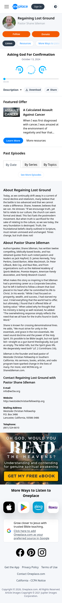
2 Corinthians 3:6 (46, 348)
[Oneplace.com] (20, 6)
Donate (45, 34)
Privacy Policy (30, 567)
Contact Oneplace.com (31, 574)
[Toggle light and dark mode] (55, 6)
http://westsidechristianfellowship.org (23, 401)
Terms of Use (49, 567)
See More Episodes (31, 174)
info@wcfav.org (11, 391)
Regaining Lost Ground (36, 18)
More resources (36, 140)
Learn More (13, 140)
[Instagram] (42, 552)
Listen (8, 43)
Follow (16, 34)
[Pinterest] (31, 552)
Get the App (11, 567)
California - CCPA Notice (31, 580)
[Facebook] (20, 552)
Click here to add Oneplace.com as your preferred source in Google (31, 534)
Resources (25, 43)
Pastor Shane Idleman (31, 23)
